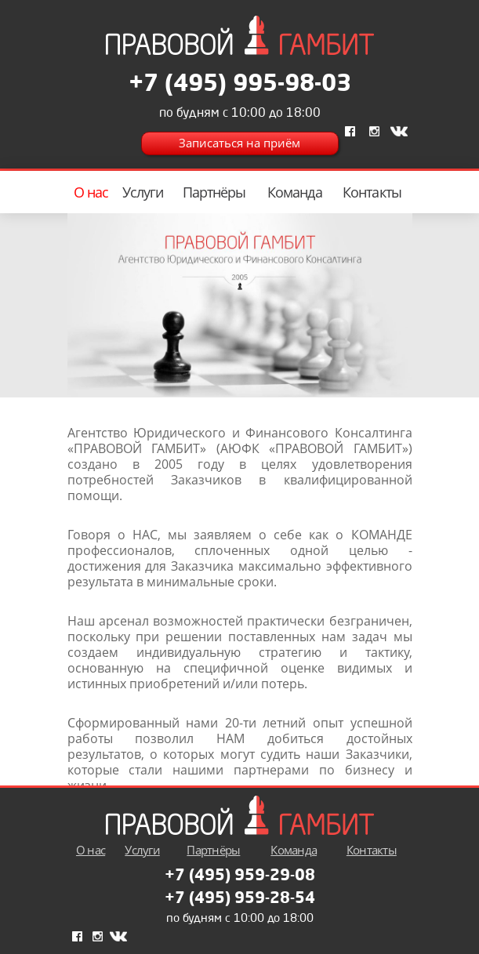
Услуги (143, 192)
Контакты (372, 192)
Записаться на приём (239, 143)
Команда (294, 192)
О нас (91, 192)
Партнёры (214, 192)
